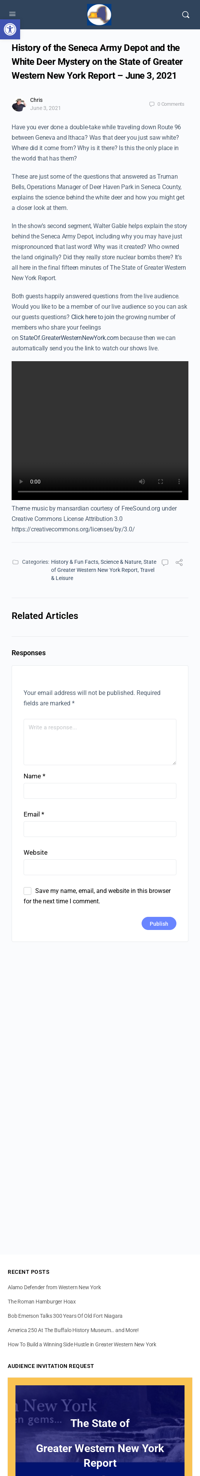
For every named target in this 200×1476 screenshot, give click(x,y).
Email (34, 814)
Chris (36, 100)
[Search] (185, 14)
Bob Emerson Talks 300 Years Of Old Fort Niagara (65, 1316)
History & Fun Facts (74, 562)
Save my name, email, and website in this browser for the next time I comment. (97, 896)
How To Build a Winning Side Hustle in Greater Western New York (82, 1344)
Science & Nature (121, 562)
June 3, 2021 (45, 108)
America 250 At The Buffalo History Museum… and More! (73, 1330)
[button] (10, 29)
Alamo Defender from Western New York (54, 1287)
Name (34, 776)
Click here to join (93, 317)
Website (36, 852)
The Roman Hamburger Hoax (42, 1301)
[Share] (179, 563)
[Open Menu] (12, 14)
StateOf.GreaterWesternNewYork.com (69, 338)
